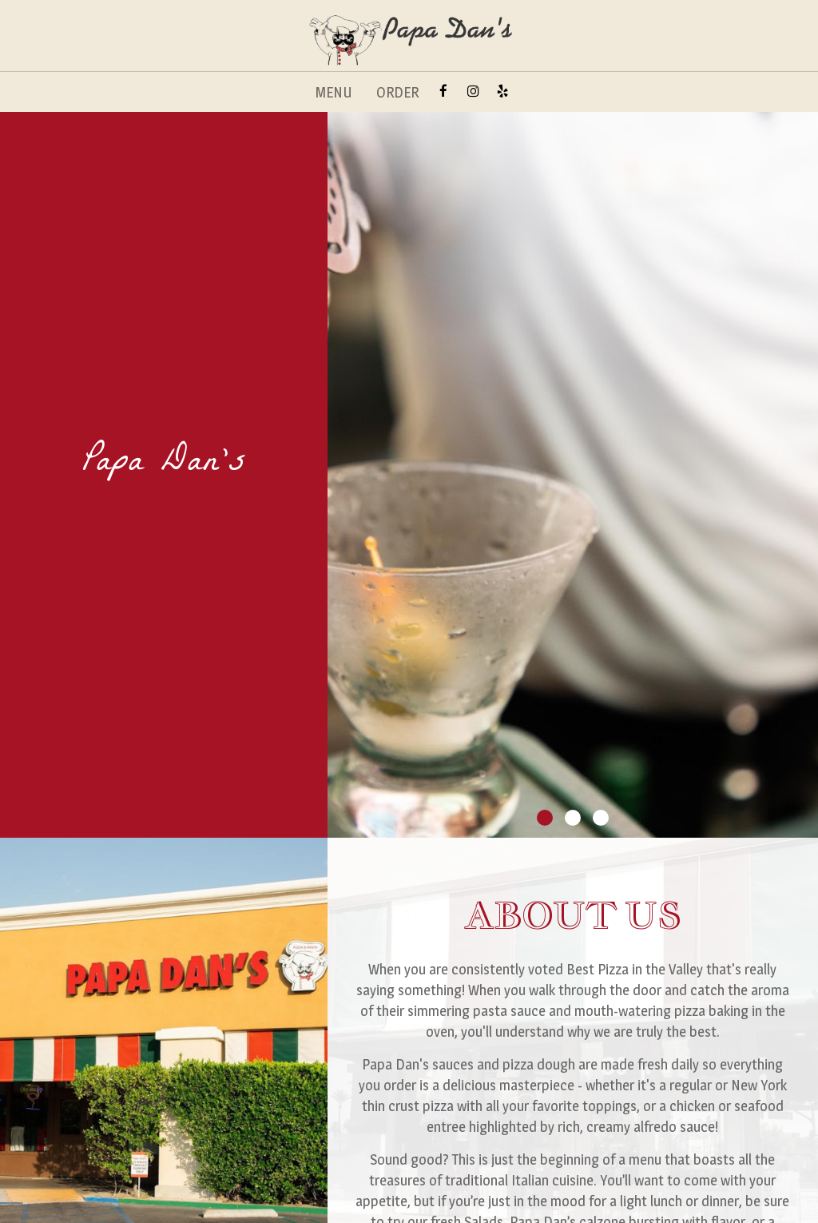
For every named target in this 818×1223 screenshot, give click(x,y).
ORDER (397, 92)
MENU (334, 92)
